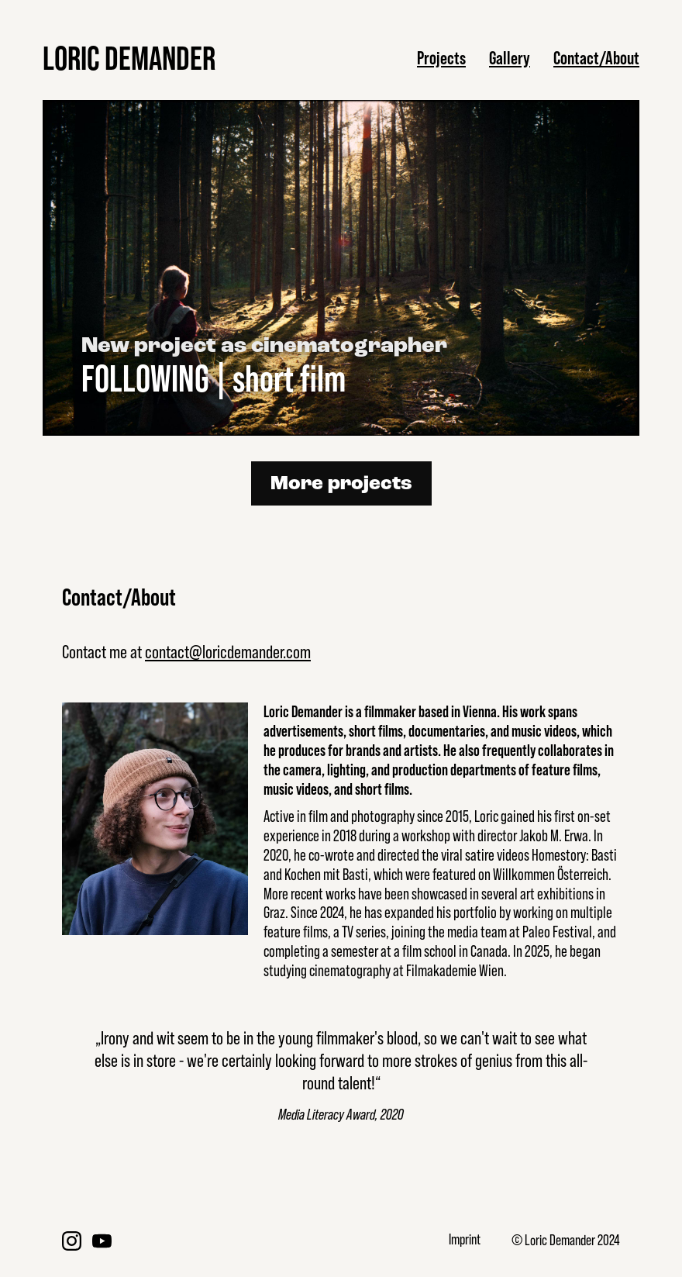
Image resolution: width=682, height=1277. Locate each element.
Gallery (509, 57)
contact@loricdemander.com (228, 651)
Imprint (464, 1239)
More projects (341, 484)
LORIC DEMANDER (129, 58)
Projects (441, 57)
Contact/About (596, 57)
